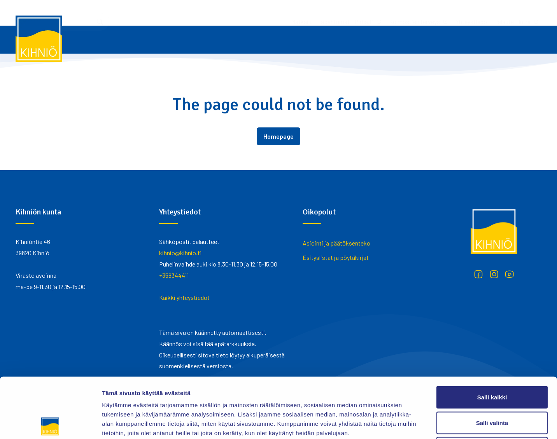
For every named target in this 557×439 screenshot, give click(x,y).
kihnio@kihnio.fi (180, 252)
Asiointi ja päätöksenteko (336, 243)
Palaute (401, 12)
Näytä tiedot (416, 423)
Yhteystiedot (369, 12)
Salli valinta (492, 362)
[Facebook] (478, 274)
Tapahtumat (230, 12)
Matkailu (199, 12)
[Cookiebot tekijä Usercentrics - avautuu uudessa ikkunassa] (50, 424)
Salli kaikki (492, 337)
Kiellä (492, 388)
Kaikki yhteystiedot (184, 297)
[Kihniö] (39, 39)
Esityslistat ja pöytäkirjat (336, 257)
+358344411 (174, 275)
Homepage (278, 136)
